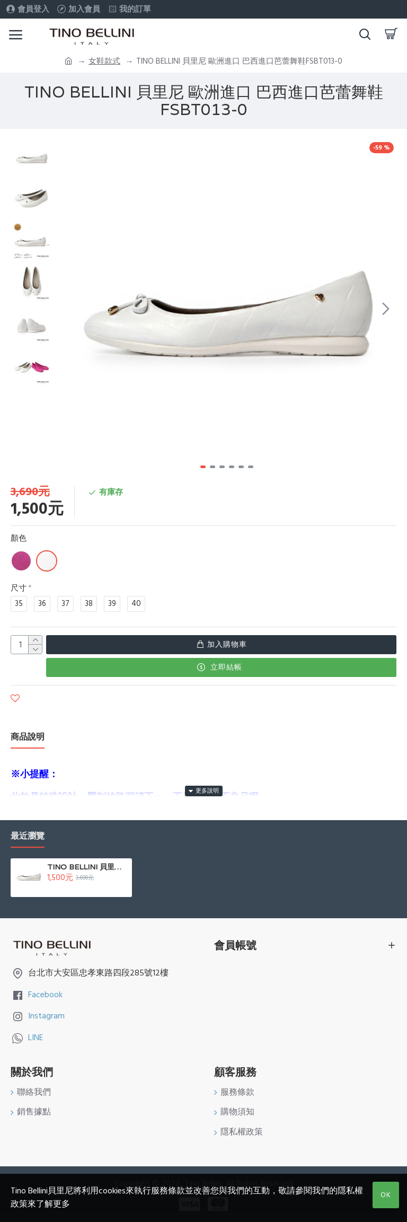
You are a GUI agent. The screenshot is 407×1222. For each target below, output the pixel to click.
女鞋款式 (104, 61)
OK (386, 1195)
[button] (385, 308)
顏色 (18, 538)
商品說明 (28, 737)
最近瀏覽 (28, 836)
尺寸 (18, 588)
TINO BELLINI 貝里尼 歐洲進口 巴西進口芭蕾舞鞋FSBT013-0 (87, 867)
